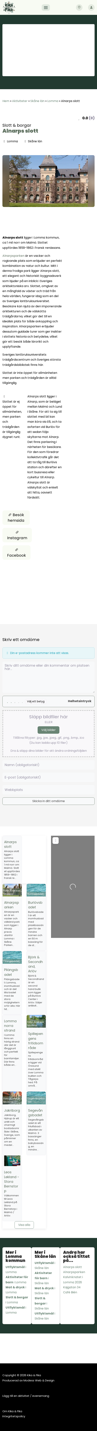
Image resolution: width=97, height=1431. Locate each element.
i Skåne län (45, 1265)
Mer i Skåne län (45, 1254)
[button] (9, 181)
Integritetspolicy (13, 1416)
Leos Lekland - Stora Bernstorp (11, 1181)
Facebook (16, 552)
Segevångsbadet (35, 1112)
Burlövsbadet (35, 904)
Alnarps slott (20, 131)
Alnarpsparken (13, 256)
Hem (5, 101)
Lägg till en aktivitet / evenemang (25, 1396)
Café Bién (70, 1292)
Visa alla (24, 1225)
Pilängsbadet (11, 972)
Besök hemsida (16, 517)
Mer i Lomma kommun (15, 1256)
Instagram (17, 535)
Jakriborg (12, 1110)
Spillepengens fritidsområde (35, 1040)
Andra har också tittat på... (76, 1256)
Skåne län (37, 101)
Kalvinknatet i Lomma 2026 (73, 1279)
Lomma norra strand (10, 1026)
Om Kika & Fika (12, 1411)
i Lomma (16, 1269)
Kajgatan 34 (72, 1287)
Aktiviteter (20, 101)
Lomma (52, 101)
